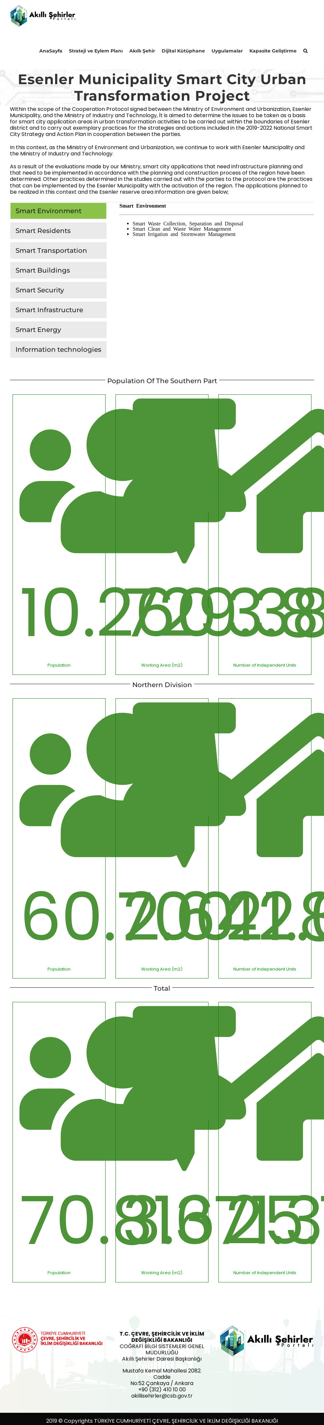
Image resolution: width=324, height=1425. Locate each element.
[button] (305, 50)
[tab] (58, 211)
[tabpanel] (216, 282)
